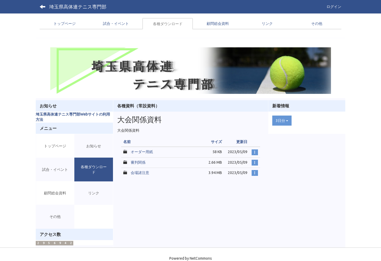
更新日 (241, 142)
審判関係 (138, 162)
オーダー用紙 (142, 152)
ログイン (333, 6)
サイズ (216, 142)
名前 (127, 142)
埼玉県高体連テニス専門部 (77, 6)
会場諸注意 (140, 173)
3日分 (282, 120)
